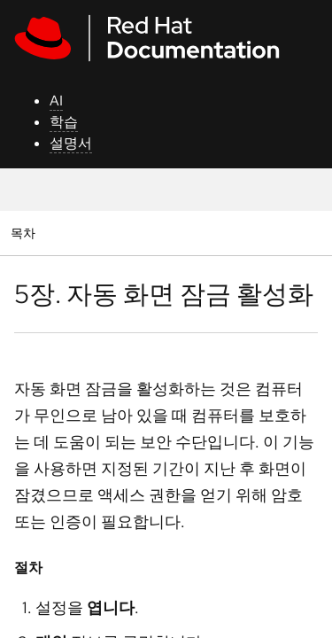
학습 (64, 122)
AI (56, 100)
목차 (25, 232)
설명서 (71, 143)
